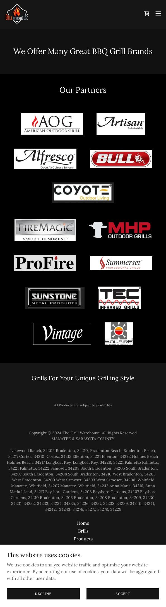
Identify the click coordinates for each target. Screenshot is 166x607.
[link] (16, 13)
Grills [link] (83, 531)
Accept (123, 594)
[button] (158, 13)
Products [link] (83, 539)
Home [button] (83, 523)
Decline (43, 594)
